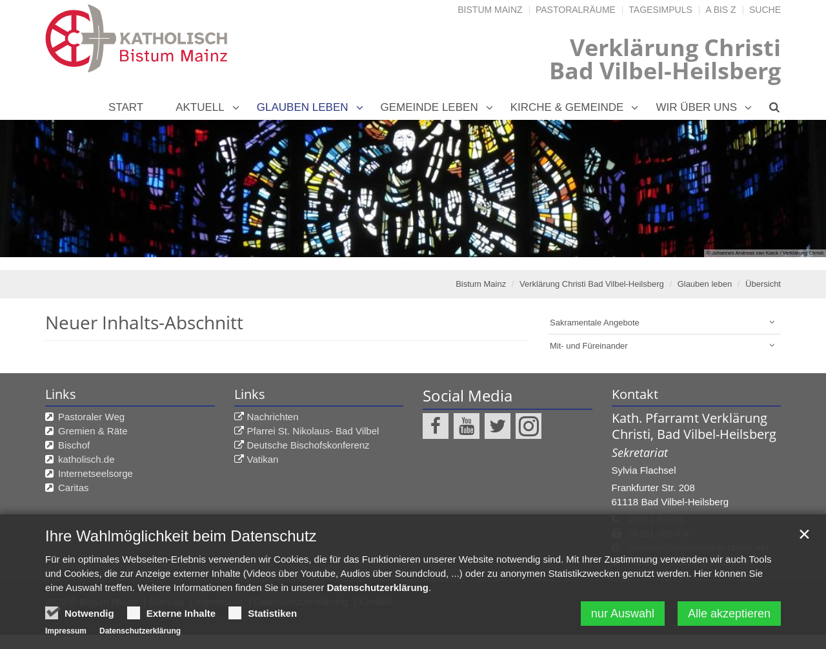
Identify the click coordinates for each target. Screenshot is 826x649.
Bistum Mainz (490, 10)
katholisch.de (86, 459)
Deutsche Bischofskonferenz (308, 445)
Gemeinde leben (429, 107)
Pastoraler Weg (91, 416)
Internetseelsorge (95, 473)
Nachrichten (273, 416)
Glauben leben (302, 107)
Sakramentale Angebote (595, 322)
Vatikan (263, 459)
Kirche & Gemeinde (567, 107)
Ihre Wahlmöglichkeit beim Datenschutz (181, 563)
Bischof (74, 445)
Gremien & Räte (93, 430)
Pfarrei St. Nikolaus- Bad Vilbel (313, 430)
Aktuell (200, 107)
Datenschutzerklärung (377, 615)
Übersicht (763, 284)
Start (125, 107)
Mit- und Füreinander (589, 346)
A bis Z (720, 10)
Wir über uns (696, 107)
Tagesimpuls (660, 10)
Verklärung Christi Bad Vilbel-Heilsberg (591, 284)
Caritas (73, 487)
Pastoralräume (576, 10)
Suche (765, 10)
